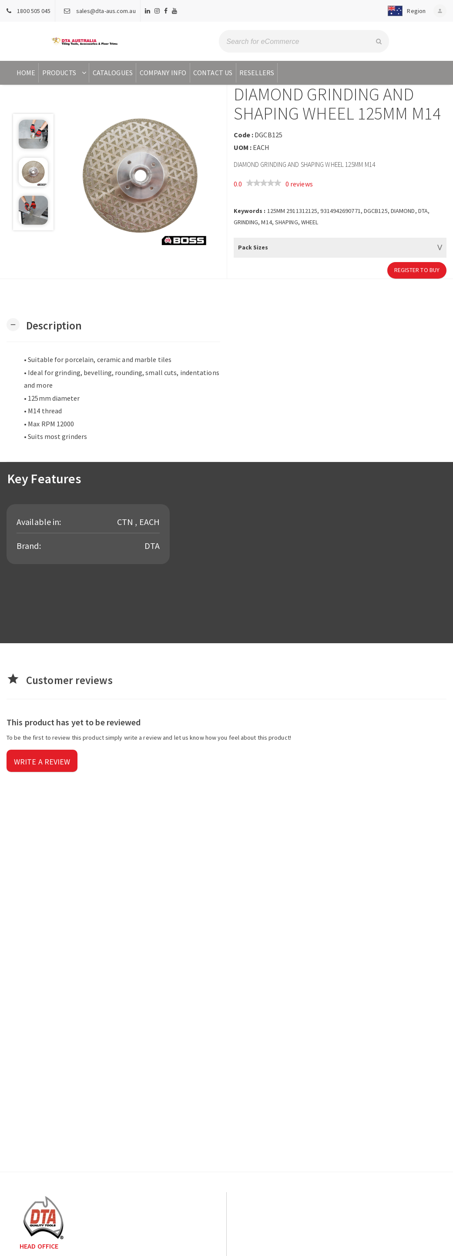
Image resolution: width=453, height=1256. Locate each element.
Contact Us (212, 72)
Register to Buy (417, 270)
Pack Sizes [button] (253, 247)
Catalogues (113, 72)
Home (26, 72)
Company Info (163, 72)
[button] (404, 11)
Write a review (42, 762)
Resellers (256, 72)
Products (65, 72)
